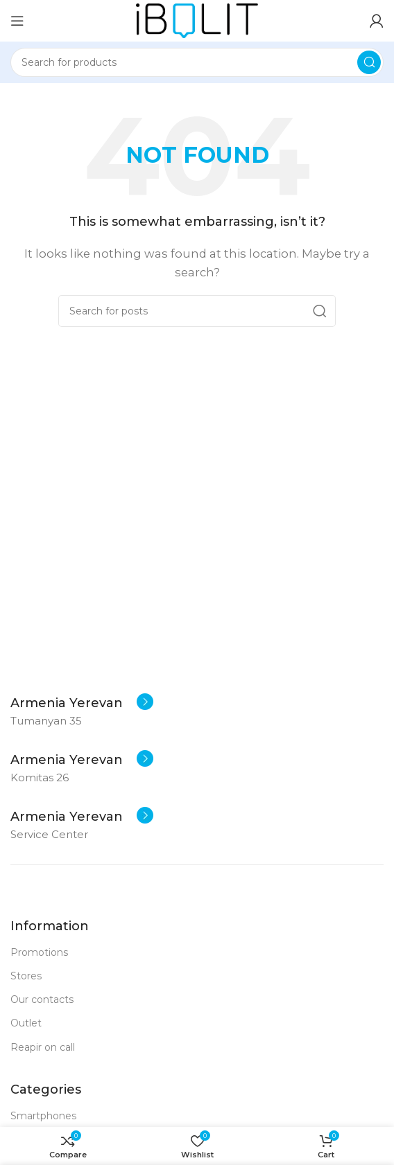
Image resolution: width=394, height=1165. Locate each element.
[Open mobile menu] (17, 21)
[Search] (197, 62)
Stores (26, 976)
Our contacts (42, 999)
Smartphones (43, 1116)
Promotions (39, 952)
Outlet (26, 1023)
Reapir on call (42, 1047)
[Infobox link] (81, 703)
